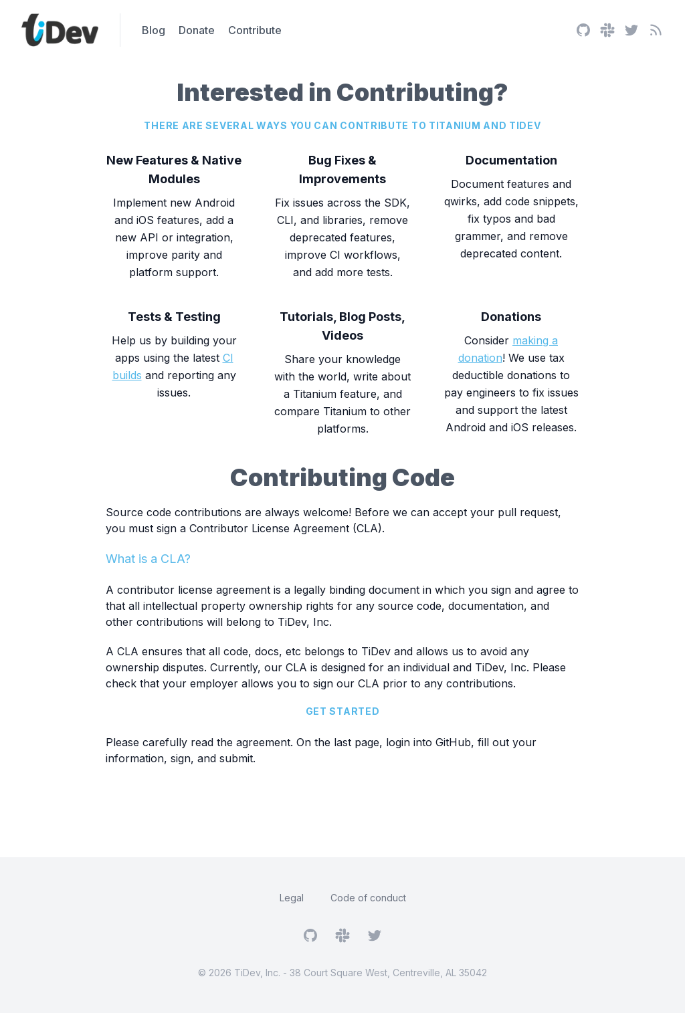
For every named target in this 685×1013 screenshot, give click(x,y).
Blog (153, 30)
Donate (197, 30)
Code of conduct (368, 897)
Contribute (255, 30)
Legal (292, 897)
